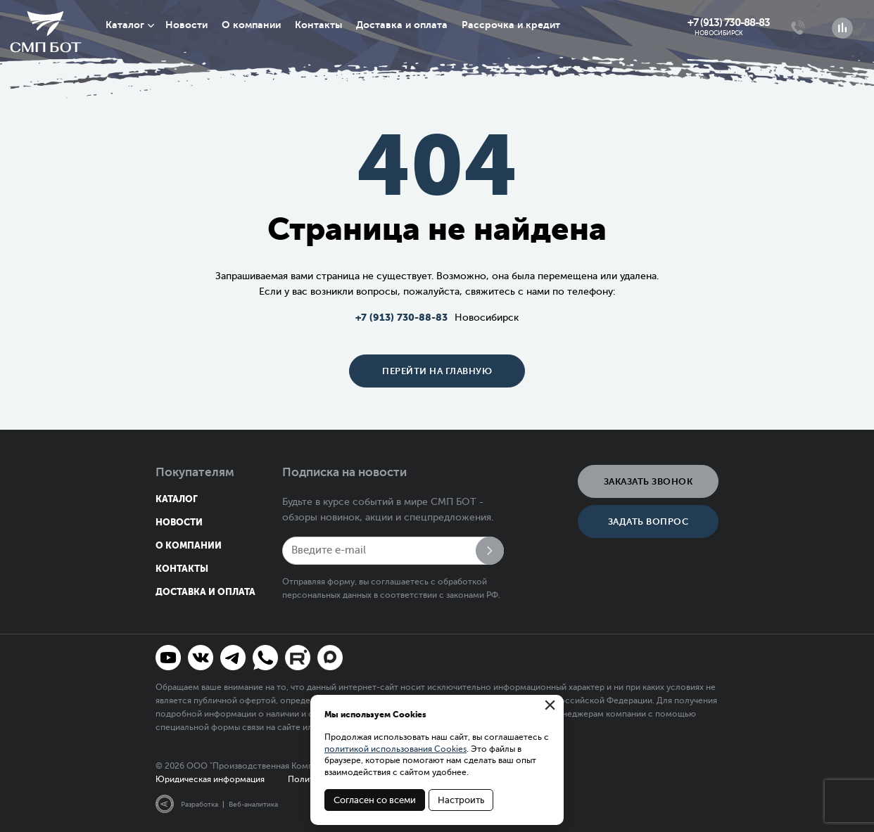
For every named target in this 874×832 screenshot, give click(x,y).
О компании (251, 24)
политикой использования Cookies (395, 749)
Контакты (318, 24)
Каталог (125, 24)
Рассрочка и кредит (511, 24)
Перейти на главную (437, 371)
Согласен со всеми (375, 800)
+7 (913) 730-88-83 (729, 22)
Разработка (199, 804)
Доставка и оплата (402, 24)
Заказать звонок (648, 481)
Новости (186, 24)
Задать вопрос (648, 521)
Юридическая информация (210, 779)
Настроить (461, 800)
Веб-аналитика (253, 804)
